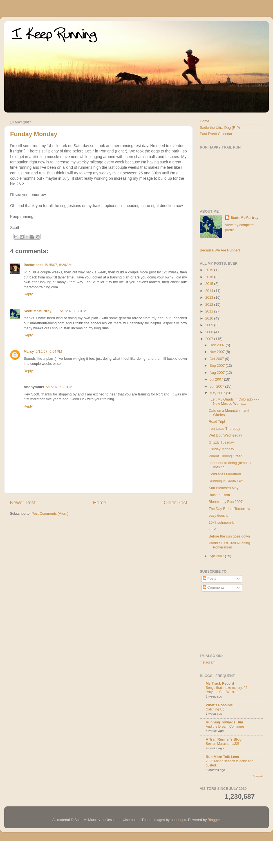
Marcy (29, 352)
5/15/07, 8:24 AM (58, 265)
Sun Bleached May (223, 488)
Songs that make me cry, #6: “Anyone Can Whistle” (227, 690)
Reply (28, 294)
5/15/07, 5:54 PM (48, 352)
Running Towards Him (224, 722)
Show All (258, 776)
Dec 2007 (218, 345)
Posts (209, 579)
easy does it (218, 516)
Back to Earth (219, 495)
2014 (209, 291)
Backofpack (34, 265)
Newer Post (22, 502)
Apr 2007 (217, 556)
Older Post (175, 502)
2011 (209, 311)
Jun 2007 (217, 386)
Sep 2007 (218, 366)
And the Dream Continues (225, 726)
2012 (209, 305)
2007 (209, 339)
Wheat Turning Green (225, 456)
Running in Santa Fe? (226, 481)
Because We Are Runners (220, 250)
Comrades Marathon (225, 474)
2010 (209, 318)
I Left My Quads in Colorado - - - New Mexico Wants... (234, 401)
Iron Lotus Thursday (224, 429)
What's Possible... (221, 705)
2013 (209, 298)
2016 (209, 277)
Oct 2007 (217, 359)
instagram (207, 662)
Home (99, 502)
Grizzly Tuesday (221, 442)
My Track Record (220, 683)
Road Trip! (217, 422)
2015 (209, 284)
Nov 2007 (218, 352)
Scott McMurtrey (38, 311)
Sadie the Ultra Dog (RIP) (220, 128)
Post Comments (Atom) (50, 514)
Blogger (214, 820)
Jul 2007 (217, 379)
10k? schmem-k (221, 523)
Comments (213, 588)
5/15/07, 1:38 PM (73, 311)
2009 (209, 325)
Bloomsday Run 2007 (225, 502)
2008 (209, 332)
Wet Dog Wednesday (225, 435)
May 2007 (218, 393)
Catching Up (215, 709)
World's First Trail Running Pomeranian (229, 545)
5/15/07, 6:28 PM (59, 387)
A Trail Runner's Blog (223, 739)
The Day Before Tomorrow (229, 509)
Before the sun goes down (229, 536)
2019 (209, 270)
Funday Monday (33, 134)
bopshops (178, 820)
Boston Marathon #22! (222, 744)
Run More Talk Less (222, 757)
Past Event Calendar (216, 134)
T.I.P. (212, 529)
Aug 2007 (218, 373)
